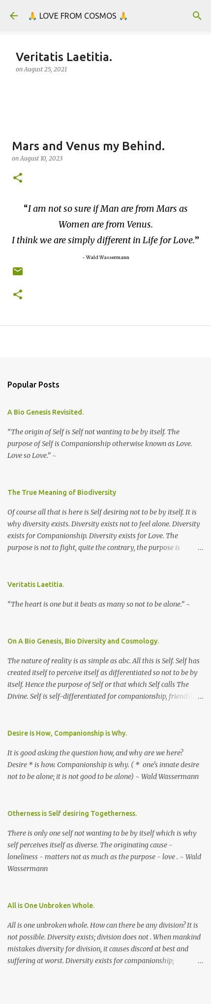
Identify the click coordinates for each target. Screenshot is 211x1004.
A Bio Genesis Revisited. (45, 412)
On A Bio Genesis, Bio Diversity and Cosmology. (83, 641)
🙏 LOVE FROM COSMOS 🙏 (78, 15)
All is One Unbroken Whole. (50, 905)
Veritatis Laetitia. (35, 584)
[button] (18, 178)
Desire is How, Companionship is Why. (67, 733)
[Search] (197, 16)
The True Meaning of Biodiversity (61, 492)
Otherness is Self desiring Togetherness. (72, 813)
